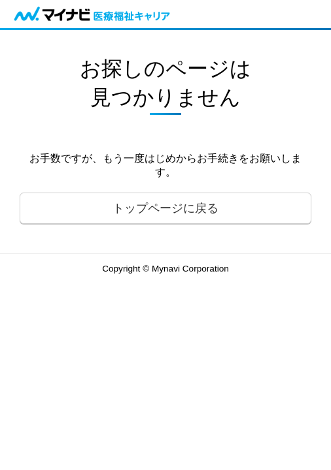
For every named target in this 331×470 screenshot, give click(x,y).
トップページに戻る (165, 208)
